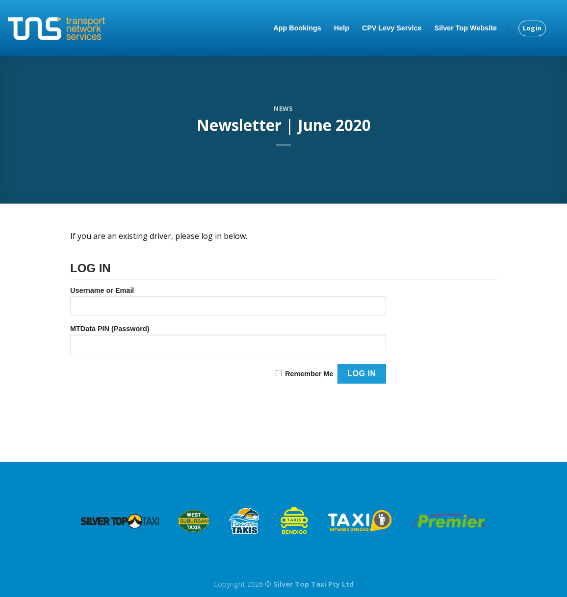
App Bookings (297, 28)
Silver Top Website (466, 28)
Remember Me (309, 374)
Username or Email (102, 290)
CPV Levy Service (392, 28)
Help (341, 28)
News (283, 108)
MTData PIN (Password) (110, 329)
